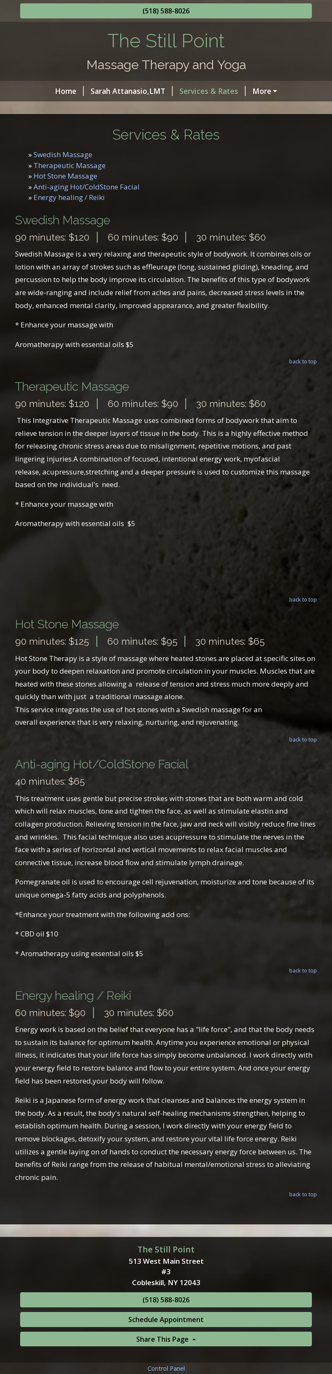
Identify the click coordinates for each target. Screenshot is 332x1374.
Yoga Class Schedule (63, 127)
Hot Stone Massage (65, 211)
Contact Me (187, 109)
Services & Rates (184, 91)
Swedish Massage (63, 190)
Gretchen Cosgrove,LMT (265, 109)
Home (41, 91)
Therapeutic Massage (70, 200)
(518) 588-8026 (166, 11)
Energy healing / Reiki (69, 233)
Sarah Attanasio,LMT (103, 91)
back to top (303, 397)
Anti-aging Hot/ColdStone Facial (87, 222)
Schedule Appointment (166, 1355)
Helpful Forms (56, 109)
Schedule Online (124, 109)
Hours (239, 91)
